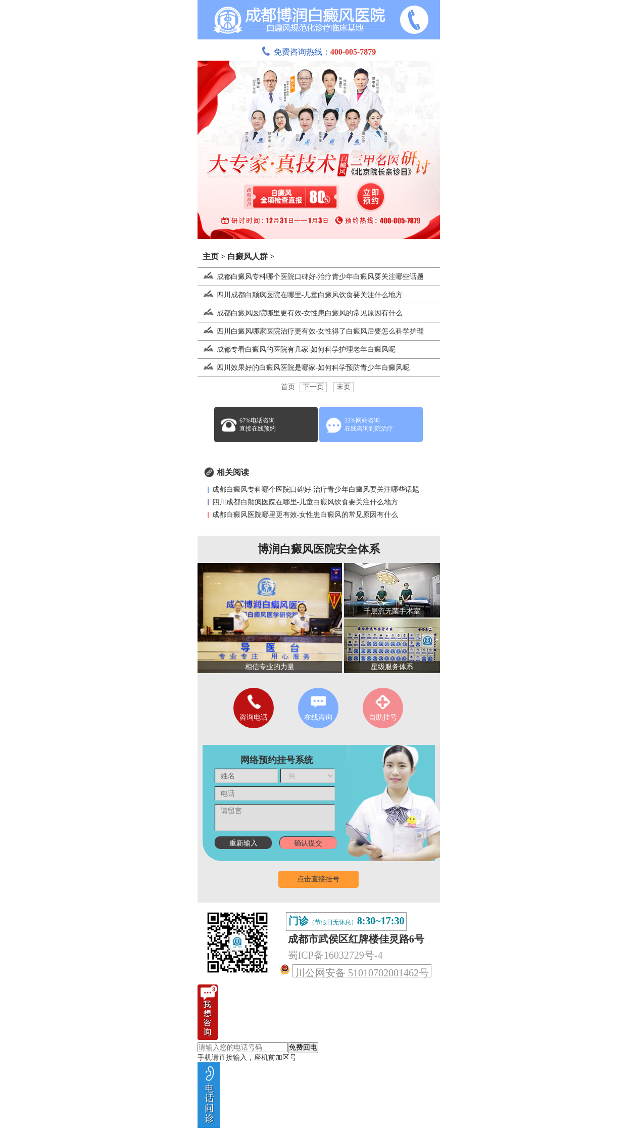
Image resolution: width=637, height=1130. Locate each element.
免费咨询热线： (318, 52)
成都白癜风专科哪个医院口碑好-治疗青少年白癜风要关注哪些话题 (311, 276)
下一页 (313, 387)
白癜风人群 (247, 256)
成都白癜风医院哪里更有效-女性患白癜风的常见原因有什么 (300, 313)
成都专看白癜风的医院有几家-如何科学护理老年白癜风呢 (297, 349)
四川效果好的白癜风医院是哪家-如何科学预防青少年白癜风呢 (304, 367)
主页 (211, 256)
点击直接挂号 (318, 879)
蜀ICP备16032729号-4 (335, 955)
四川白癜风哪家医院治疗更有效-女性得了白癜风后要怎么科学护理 (311, 331)
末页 (343, 387)
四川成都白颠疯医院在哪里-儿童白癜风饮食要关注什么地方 (300, 295)
